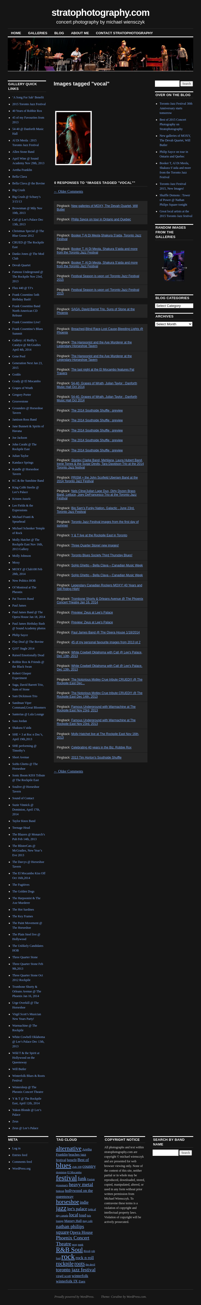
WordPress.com (136, 1297)
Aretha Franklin (22, 170)
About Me (80, 33)
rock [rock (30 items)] (68, 1256)
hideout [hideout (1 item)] (60, 1190)
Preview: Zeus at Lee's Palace (92, 612)
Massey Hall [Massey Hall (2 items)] (73, 1221)
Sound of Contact (23, 798)
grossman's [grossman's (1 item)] (62, 1185)
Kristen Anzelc (21, 499)
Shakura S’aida (21, 728)
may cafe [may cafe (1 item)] (88, 1221)
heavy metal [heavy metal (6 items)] (81, 1184)
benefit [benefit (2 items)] (72, 1160)
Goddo (16, 374)
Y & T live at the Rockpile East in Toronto (99, 535)
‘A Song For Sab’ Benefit (28, 97)
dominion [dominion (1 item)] (61, 1172)
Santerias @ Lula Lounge (28, 714)
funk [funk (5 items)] (82, 1178)
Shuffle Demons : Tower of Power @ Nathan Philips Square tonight (175, 199)
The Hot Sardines (23, 909)
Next (182, 265)
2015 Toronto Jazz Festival (29, 104)
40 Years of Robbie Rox (27, 111)
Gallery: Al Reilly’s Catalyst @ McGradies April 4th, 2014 (26, 344)
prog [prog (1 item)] (74, 1244)
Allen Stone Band (23, 152)
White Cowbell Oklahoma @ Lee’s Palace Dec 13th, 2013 (28, 1041)
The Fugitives (20, 884)
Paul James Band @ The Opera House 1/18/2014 (105, 632)
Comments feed (22, 1162)
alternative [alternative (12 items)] (68, 1148)
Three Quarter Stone (25, 957)
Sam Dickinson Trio (25, 696)
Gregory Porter (21, 394)
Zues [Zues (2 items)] (81, 1281)
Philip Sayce (20, 635)
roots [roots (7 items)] (80, 1263)
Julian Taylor (20, 456)
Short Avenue (20, 757)
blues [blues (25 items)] (63, 1165)
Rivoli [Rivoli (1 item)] (87, 1251)
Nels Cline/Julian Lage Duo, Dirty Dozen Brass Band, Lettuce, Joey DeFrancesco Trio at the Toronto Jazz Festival (97, 494)
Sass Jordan (19, 721)
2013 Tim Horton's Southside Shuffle (96, 757)
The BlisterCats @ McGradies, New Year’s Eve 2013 (27, 850)
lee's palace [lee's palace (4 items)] (77, 1208)
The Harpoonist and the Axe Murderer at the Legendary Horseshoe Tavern (94, 344)
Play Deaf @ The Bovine (28, 642)
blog (59, 33)
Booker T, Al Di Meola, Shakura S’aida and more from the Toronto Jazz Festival (97, 264)
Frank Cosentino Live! (26, 322)
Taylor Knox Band (23, 821)
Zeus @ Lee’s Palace (25, 1128)
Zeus (15, 1121)
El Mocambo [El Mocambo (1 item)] (74, 1172)
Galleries (37, 33)
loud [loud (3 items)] (82, 1215)
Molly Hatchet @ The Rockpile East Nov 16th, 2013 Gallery (27, 544)
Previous (162, 265)
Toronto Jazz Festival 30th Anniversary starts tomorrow (176, 108)
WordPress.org (21, 1168)
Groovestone (20, 401)
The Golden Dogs (23, 891)
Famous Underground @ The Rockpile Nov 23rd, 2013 (27, 276)
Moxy (16, 562)
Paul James (19, 605)
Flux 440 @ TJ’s (22, 288)
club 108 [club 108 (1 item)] (77, 1166)
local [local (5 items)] (73, 1214)
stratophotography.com (100, 12)
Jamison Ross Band (24, 419)
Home (16, 33)
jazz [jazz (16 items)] (61, 1208)
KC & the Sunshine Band (28, 480)
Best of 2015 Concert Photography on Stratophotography (173, 124)
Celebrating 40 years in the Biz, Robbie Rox (101, 747)
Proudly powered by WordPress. (74, 1297)
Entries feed (19, 1155)
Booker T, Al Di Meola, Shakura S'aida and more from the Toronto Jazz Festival (97, 250)
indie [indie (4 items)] (84, 1202)
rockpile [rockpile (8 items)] (64, 1263)
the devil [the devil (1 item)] (90, 1264)
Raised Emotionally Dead (28, 655)
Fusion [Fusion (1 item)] (91, 1179)
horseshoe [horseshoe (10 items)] (67, 1202)
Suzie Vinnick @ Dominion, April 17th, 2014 (26, 809)
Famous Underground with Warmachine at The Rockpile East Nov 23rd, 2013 (96, 708)
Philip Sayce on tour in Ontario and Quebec (101, 219)
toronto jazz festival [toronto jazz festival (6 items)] (75, 1269)
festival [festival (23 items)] (66, 1178)
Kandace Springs (23, 462)
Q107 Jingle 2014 (23, 648)
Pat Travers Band (23, 599)
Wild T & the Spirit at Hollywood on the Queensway (26, 1057)
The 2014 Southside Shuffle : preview (97, 410)
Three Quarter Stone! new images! (95, 545)
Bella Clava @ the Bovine (28, 183)
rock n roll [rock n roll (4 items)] (85, 1257)
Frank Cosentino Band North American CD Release (26, 310)
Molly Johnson (21, 556)
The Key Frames (22, 916)
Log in (16, 1148)
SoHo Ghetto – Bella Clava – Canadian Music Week (107, 565)
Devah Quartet (21, 265)
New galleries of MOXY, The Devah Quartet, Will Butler (175, 140)
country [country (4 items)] (89, 1166)
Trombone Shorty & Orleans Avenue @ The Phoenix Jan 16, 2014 (26, 991)
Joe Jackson (19, 437)
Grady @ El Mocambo (26, 381)
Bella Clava (19, 176)
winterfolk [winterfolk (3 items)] (80, 1275)
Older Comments (68, 191)
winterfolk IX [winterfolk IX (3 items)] (67, 1281)
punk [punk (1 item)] (80, 1244)
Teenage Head (21, 828)
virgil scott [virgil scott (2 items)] (63, 1276)
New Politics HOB (24, 580)
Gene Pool (18, 356)
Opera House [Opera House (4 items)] (81, 1232)
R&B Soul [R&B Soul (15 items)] (69, 1249)
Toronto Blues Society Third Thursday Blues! (101, 555)
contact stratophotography (124, 33)
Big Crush (18, 190)
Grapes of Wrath (22, 388)
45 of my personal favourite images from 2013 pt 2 (105, 642)
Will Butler (19, 1069)
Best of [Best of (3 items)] (83, 1159)
